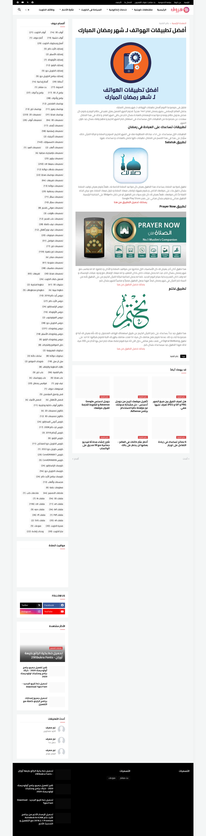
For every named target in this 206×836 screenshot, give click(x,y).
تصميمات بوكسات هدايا (50, 175)
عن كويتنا (177, 2)
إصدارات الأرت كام (53, 49)
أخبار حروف (36, 38)
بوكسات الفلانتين (52, 103)
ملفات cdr (37, 504)
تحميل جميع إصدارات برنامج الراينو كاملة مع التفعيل (35, 701)
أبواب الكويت (37, 32)
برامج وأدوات (55, 98)
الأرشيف (118, 2)
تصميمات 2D (32, 114)
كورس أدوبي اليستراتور (50, 422)
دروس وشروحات (52, 328)
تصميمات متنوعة (52, 262)
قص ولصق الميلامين (51, 394)
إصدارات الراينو (54, 65)
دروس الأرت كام (53, 301)
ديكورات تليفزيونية (53, 350)
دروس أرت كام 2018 (51, 295)
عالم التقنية (164, 23)
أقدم (76, 459)
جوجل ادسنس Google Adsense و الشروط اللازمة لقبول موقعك (96, 405)
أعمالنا (58, 82)
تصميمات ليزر (54, 246)
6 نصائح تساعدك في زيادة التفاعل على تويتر (172, 443)
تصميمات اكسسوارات (50, 142)
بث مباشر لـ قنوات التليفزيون (145, 2)
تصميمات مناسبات (52, 268)
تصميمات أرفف (53, 125)
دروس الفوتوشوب (52, 317)
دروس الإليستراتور (52, 306)
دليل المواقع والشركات (50, 345)
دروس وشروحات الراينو (51, 339)
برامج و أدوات (35, 92)
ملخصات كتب (31, 493)
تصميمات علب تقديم (51, 219)
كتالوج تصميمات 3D (51, 416)
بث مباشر (41, 87)
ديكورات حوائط (54, 356)
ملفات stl (56, 520)
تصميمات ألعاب (54, 147)
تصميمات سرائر (54, 202)
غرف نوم (57, 383)
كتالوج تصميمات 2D (52, 411)
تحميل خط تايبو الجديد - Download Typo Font (34, 685)
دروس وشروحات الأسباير (50, 334)
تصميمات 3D (54, 120)
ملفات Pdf (56, 515)
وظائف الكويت (46, 10)
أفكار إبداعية (40, 82)
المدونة (57, 87)
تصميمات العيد (32, 147)
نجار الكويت (55, 531)
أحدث (185, 459)
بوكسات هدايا (54, 114)
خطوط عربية (56, 290)
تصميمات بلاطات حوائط (50, 169)
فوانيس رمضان (37, 383)
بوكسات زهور (54, 109)
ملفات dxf (56, 509)
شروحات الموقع (34, 361)
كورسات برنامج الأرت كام (49, 476)
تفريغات (34, 273)
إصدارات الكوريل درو (52, 71)
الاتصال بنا (128, 2)
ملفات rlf (38, 515)
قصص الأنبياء (33, 400)
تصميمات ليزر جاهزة (51, 252)
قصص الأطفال (54, 400)
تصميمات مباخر (54, 257)
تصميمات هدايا (54, 273)
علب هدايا (57, 378)
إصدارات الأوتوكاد (53, 60)
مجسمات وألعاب (53, 482)
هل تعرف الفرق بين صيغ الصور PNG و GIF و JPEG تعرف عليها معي (169, 405)
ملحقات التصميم (53, 493)
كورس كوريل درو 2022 (50, 449)
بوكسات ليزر (33, 109)
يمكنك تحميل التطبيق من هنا (131, 202)
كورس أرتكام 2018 (52, 433)
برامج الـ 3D (55, 92)
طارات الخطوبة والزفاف (51, 367)
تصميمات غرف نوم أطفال (49, 230)
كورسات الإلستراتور (52, 465)
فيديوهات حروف (53, 389)
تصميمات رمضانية (52, 191)
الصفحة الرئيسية (179, 23)
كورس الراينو (55, 438)
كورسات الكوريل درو (51, 471)
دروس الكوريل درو (52, 323)
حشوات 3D (55, 284)
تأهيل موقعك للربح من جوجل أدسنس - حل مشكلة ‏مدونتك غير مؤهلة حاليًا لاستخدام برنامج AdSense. (131, 406)
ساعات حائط (34, 356)
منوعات (36, 526)
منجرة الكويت (54, 526)
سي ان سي (55, 361)
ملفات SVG (38, 520)
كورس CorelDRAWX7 (50, 454)
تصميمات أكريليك (53, 136)
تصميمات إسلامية (52, 131)
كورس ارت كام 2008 (51, 427)
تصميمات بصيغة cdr (50, 164)
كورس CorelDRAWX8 (51, 460)
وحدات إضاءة (35, 531)
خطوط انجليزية (35, 284)
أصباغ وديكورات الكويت (50, 43)
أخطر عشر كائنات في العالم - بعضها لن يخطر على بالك (133, 443)
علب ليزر (38, 372)
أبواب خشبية (55, 38)
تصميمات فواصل (52, 241)
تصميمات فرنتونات (52, 235)
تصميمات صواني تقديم (50, 208)
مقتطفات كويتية (143, 10)
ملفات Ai (39, 498)
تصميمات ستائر (54, 197)
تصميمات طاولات (53, 213)
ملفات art (56, 504)
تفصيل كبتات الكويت (51, 279)
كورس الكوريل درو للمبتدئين (47, 443)
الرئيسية (186, 2)
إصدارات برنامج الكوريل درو (49, 76)
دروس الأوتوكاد (53, 312)
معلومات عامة (54, 487)
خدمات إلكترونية (118, 10)
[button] (27, 9)
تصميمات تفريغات (52, 180)
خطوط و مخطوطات (33, 290)
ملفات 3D (56, 498)
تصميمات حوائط (53, 186)
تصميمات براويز (54, 158)
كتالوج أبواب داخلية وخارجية (48, 405)
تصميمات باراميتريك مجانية (49, 153)
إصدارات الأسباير (54, 54)
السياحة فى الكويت (91, 10)
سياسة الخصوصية (164, 2)
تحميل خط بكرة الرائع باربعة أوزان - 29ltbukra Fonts (35, 772)
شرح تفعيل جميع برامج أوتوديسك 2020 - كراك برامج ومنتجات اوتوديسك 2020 (33, 672)
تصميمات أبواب (32, 120)
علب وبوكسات (37, 378)
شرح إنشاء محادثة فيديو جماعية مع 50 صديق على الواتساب (96, 445)
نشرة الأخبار (68, 10)
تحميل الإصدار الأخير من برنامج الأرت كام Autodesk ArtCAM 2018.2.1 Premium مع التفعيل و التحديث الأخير (36, 819)
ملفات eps (37, 509)
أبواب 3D (56, 32)
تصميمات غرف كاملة (51, 224)
